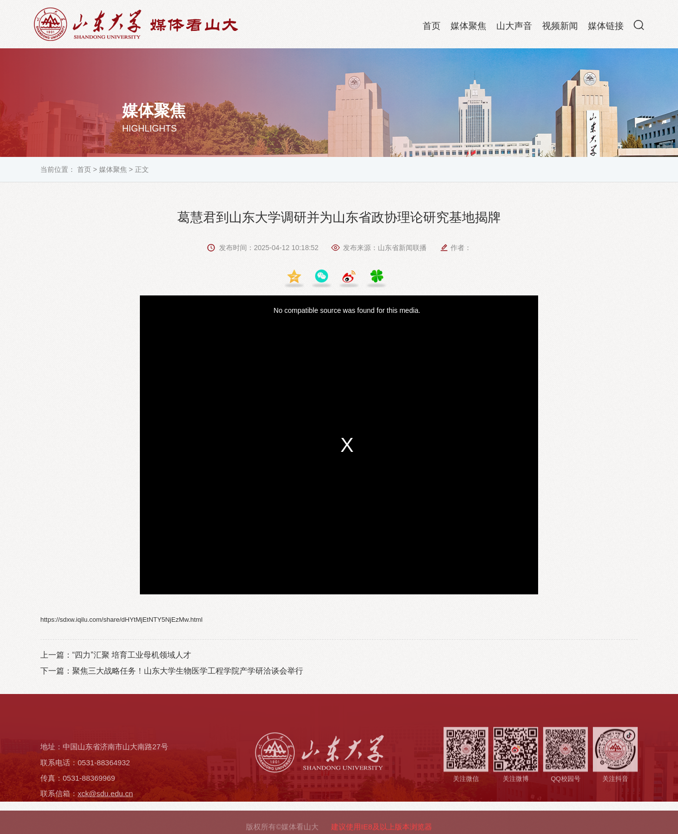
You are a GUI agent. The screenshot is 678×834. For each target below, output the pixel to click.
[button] (639, 27)
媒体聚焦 (468, 28)
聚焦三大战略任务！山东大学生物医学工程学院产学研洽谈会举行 (187, 671)
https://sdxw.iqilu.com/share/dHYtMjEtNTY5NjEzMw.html (121, 619)
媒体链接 (606, 28)
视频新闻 (560, 28)
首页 (432, 28)
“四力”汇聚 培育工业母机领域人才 (131, 655)
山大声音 (514, 28)
